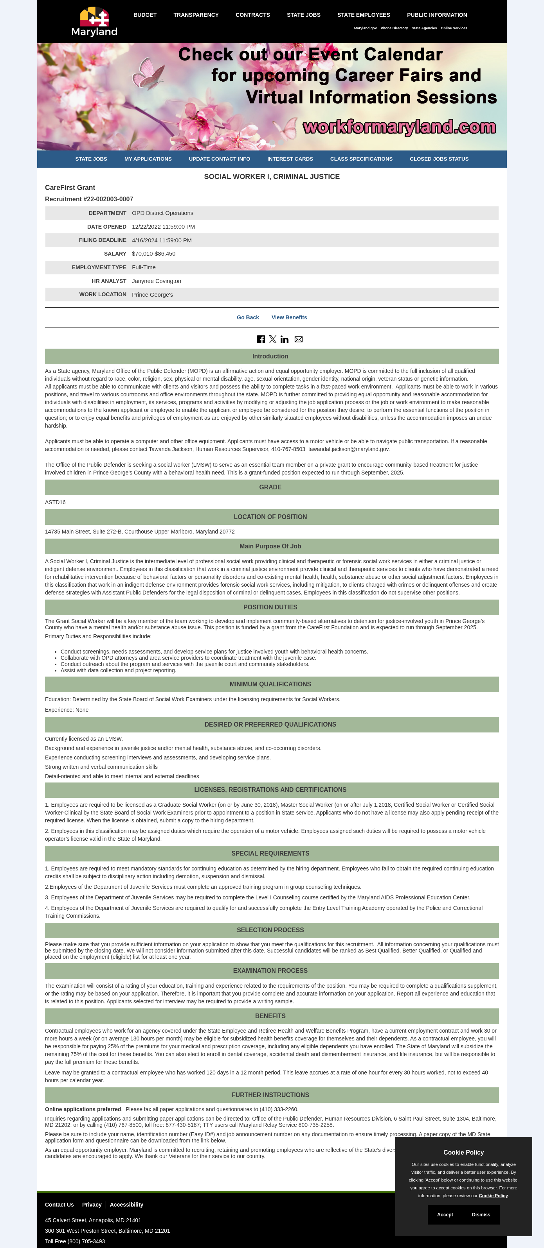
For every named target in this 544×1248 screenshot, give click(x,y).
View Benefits (289, 317)
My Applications (148, 159)
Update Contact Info (219, 159)
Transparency (196, 15)
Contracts (253, 15)
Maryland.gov (365, 28)
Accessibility (127, 1204)
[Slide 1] (263, 143)
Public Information (437, 15)
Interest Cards (290, 159)
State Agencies (424, 28)
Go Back (248, 317)
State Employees (363, 15)
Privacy (92, 1204)
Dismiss (481, 1215)
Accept (445, 1215)
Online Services (454, 28)
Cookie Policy (463, 1152)
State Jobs (304, 15)
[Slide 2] (272, 143)
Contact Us (59, 1204)
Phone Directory (394, 28)
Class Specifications (361, 159)
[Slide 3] (281, 143)
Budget (145, 15)
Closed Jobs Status (439, 159)
